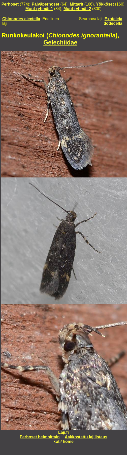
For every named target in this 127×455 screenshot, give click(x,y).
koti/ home (63, 441)
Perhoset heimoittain (39, 437)
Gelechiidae (60, 42)
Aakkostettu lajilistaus (86, 437)
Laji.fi (63, 432)
